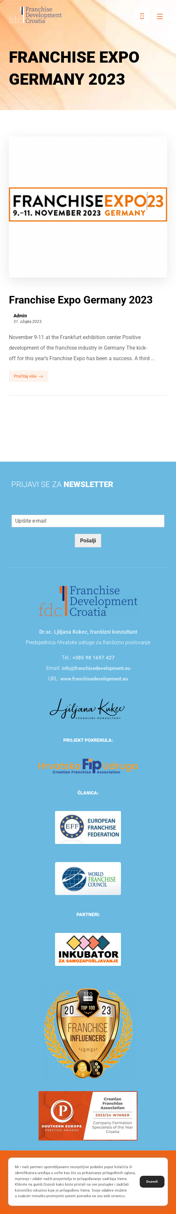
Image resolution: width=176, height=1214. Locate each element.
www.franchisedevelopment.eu (94, 679)
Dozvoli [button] (152, 1181)
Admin (20, 316)
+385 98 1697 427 (94, 658)
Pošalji (88, 540)
